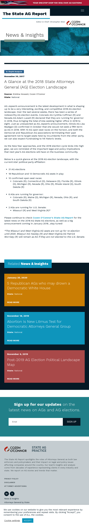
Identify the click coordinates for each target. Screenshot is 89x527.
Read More (13, 302)
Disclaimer (9, 482)
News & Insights (11, 499)
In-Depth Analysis (14, 72)
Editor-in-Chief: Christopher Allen (50, 22)
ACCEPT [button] (28, 520)
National (15, 97)
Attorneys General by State (16, 502)
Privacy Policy (11, 479)
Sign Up (71, 422)
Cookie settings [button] (12, 520)
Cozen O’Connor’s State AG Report (53, 217)
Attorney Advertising (15, 486)
